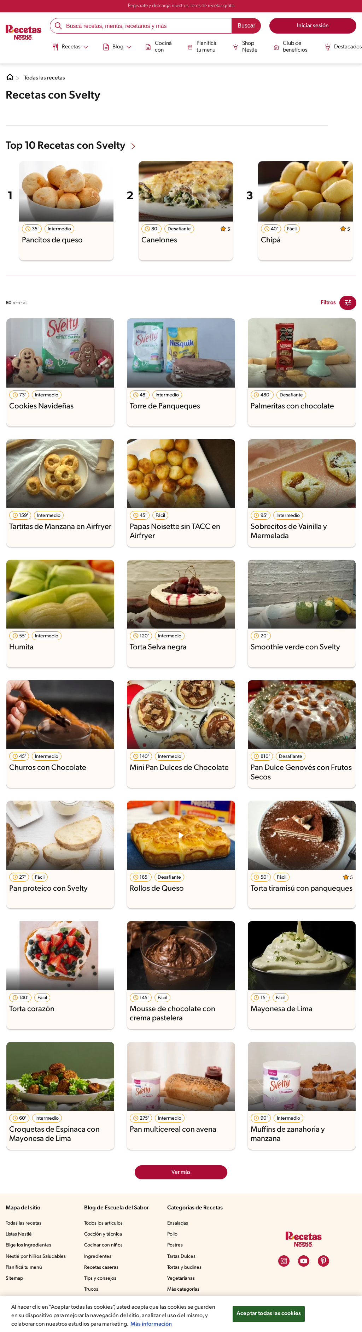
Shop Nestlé (245, 46)
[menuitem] (69, 49)
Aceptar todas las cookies (269, 1313)
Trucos (91, 1289)
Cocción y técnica (103, 1234)
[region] (181, 1314)
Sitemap (14, 1278)
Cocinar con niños (103, 1245)
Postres (175, 1245)
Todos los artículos (103, 1223)
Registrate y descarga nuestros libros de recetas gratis (181, 5)
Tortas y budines (184, 1267)
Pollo (172, 1234)
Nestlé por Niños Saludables (36, 1256)
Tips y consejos (100, 1278)
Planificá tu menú (24, 1267)
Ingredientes (97, 1256)
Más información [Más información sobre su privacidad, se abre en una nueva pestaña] (151, 1324)
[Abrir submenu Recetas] (69, 47)
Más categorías (183, 1289)
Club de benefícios (289, 46)
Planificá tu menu (201, 46)
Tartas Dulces (181, 1256)
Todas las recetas (44, 78)
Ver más (181, 1172)
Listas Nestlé (19, 1234)
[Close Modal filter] (347, 303)
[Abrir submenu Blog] (116, 47)
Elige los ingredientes (28, 1245)
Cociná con (158, 46)
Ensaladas (177, 1223)
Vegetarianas (181, 1278)
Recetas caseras (101, 1267)
